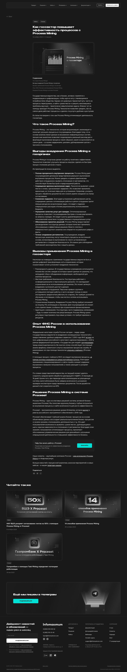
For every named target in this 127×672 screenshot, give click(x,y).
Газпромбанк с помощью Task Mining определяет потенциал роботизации (32, 568)
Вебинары (88, 635)
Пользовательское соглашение (114, 666)
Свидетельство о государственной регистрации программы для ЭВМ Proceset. (23, 669)
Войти (100, 5)
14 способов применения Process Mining (82, 524)
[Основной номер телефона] (53, 629)
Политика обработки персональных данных (77, 666)
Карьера (112, 635)
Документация (90, 628)
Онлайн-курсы (90, 638)
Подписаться (26, 601)
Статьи (43, 22)
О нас (111, 628)
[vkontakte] (47, 640)
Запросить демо (112, 5)
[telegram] (44, 640)
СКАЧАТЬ (84, 446)
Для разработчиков (91, 632)
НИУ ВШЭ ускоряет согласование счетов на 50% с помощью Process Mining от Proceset (32, 525)
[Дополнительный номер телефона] (53, 633)
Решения (71, 632)
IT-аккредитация (115, 642)
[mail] (53, 636)
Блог (111, 638)
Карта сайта (45, 666)
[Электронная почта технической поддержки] (94, 642)
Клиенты (112, 632)
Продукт (71, 628)
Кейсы (36, 22)
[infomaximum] (16, 5)
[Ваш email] (22, 636)
